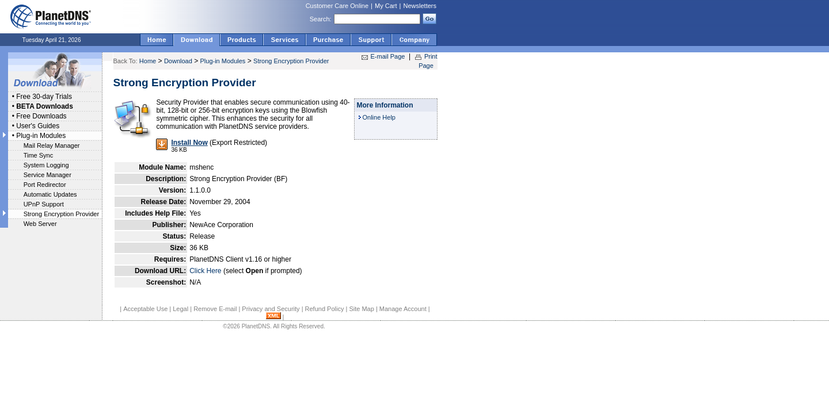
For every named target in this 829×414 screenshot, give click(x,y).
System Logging (46, 165)
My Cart (386, 5)
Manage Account (403, 308)
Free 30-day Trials (44, 97)
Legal (180, 308)
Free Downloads (41, 116)
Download (178, 60)
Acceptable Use (145, 308)
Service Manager (47, 174)
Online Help (379, 117)
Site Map (361, 308)
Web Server (40, 223)
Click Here (205, 271)
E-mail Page (388, 56)
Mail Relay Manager (52, 145)
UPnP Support (44, 204)
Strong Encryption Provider (61, 213)
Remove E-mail (215, 308)
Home (147, 60)
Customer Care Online (337, 5)
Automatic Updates (50, 194)
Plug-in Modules (41, 136)
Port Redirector (45, 184)
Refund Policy (324, 308)
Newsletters (420, 5)
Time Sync (39, 155)
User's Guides (37, 126)
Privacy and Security (270, 308)
